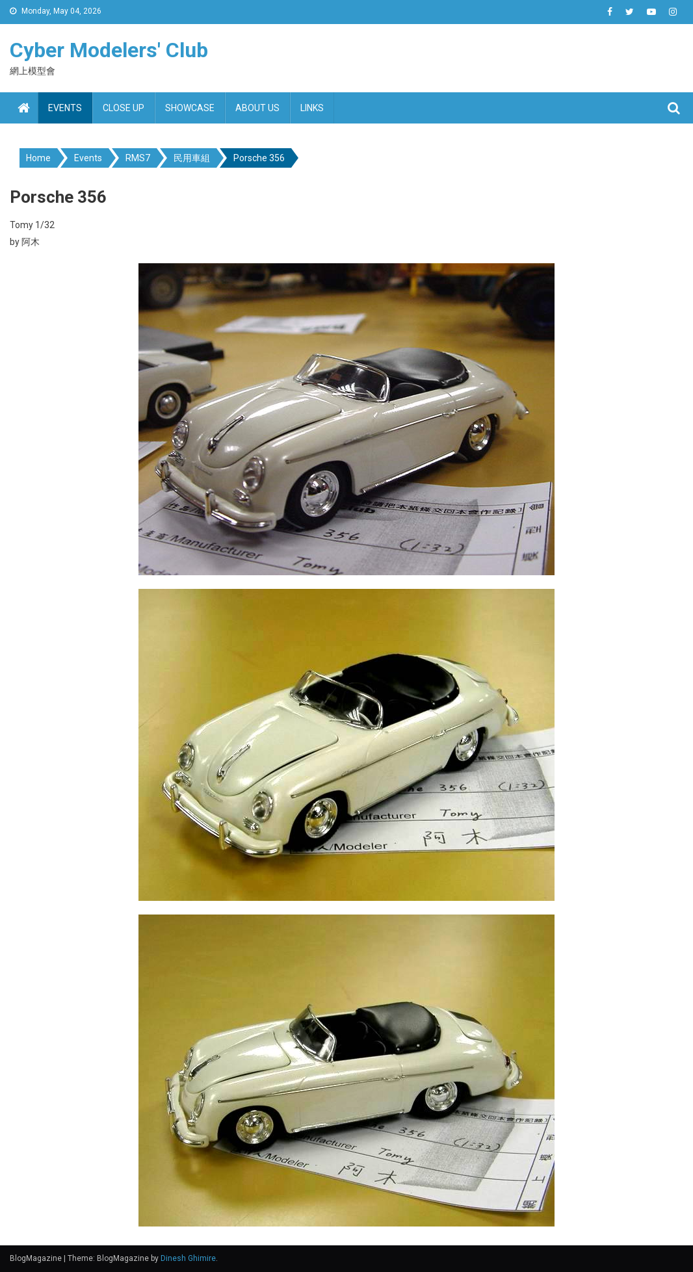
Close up (123, 108)
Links (312, 108)
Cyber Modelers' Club (109, 50)
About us (257, 108)
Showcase (190, 108)
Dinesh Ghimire (188, 1258)
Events (65, 108)
